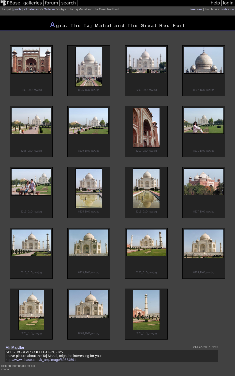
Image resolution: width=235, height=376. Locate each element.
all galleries (31, 9)
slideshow (227, 9)
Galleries (49, 9)
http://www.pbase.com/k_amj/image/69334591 (41, 360)
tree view (196, 9)
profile (18, 9)
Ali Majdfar (15, 347)
